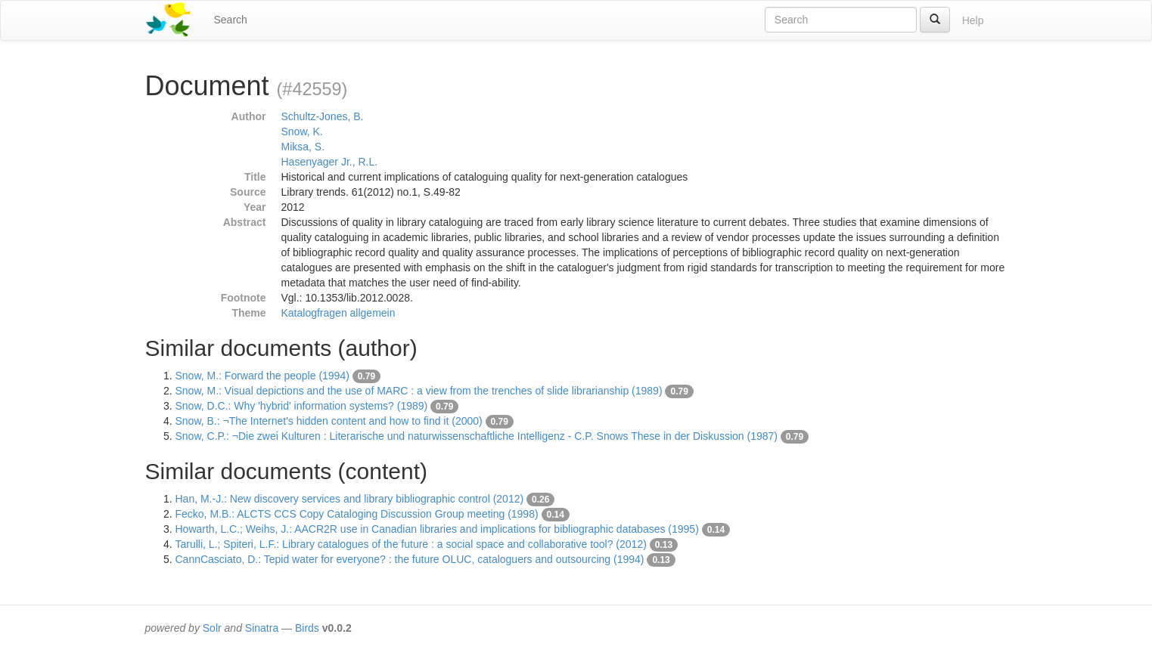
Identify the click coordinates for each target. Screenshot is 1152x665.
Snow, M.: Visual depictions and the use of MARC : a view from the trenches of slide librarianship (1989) (419, 391)
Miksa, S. (303, 147)
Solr (212, 628)
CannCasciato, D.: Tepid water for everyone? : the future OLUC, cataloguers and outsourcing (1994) (409, 559)
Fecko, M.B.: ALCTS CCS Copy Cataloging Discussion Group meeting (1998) (357, 514)
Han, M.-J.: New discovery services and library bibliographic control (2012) (349, 499)
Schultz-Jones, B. (322, 116)
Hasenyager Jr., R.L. (329, 162)
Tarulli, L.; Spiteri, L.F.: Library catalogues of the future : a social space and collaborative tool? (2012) (411, 544)
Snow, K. (302, 131)
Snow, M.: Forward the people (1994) (262, 376)
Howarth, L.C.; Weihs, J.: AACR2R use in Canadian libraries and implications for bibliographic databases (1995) (437, 529)
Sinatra (261, 628)
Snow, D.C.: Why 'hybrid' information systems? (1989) (301, 406)
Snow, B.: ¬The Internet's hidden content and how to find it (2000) (329, 421)
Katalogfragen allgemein (338, 313)
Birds (307, 628)
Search (230, 20)
